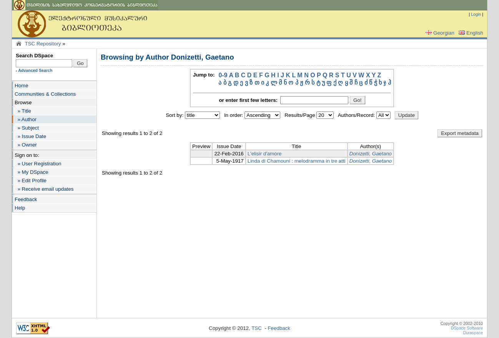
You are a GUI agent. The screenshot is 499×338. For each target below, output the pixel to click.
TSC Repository (43, 44)
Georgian (439, 33)
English (470, 33)
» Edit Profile (31, 180)
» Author (26, 119)
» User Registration (38, 164)
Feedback (26, 199)
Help (20, 208)
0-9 (222, 75)
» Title (23, 111)
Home (21, 85)
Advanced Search (35, 70)
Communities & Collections (45, 94)
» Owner (26, 145)
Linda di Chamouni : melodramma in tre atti (297, 161)
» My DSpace (31, 172)
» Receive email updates (44, 189)
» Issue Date (30, 136)
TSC (256, 328)
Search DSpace (34, 55)
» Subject (27, 128)
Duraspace (473, 332)
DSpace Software (467, 328)
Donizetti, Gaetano (370, 154)
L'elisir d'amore (265, 154)
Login (476, 14)
